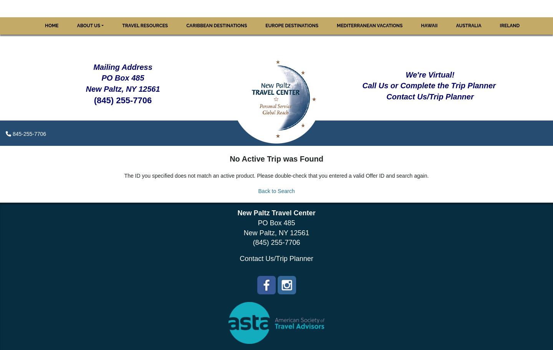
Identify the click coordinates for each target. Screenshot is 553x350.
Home (52, 25)
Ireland (510, 25)
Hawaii (429, 25)
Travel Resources (145, 25)
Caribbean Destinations (216, 25)
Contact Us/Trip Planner (276, 258)
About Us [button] (89, 25)
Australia (469, 25)
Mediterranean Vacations (369, 25)
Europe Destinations (291, 25)
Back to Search (276, 191)
